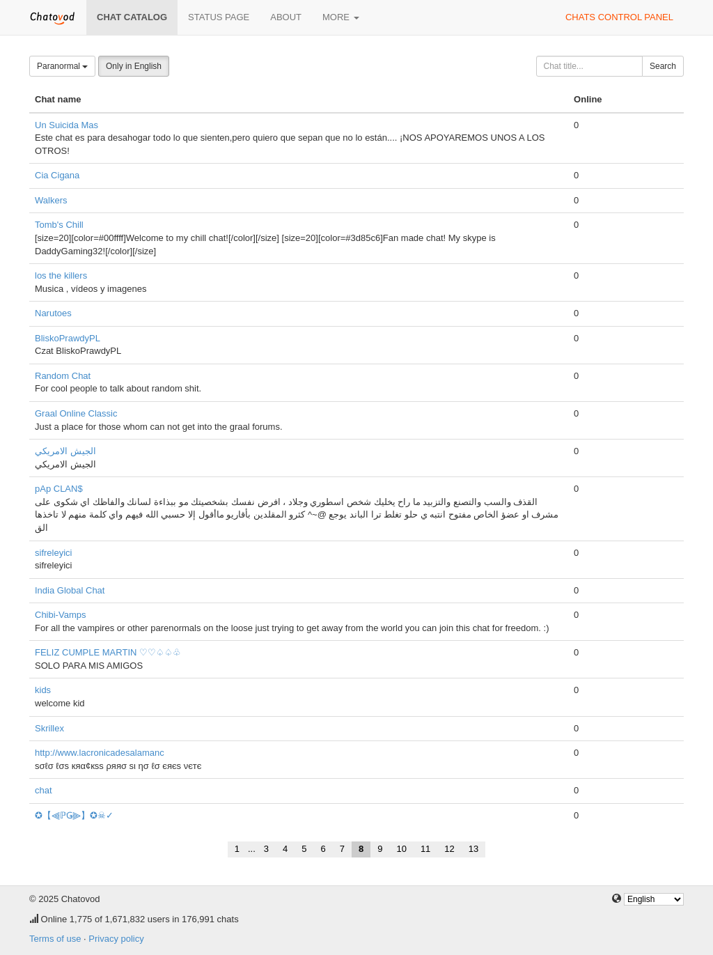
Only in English (134, 66)
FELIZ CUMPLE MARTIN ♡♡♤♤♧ (108, 652)
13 (473, 849)
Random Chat (63, 376)
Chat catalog (132, 17)
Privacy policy (115, 938)
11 (425, 849)
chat (43, 790)
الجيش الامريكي (65, 451)
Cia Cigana (57, 175)
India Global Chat (69, 590)
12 (449, 849)
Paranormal (62, 66)
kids (43, 690)
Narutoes (53, 313)
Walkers (51, 200)
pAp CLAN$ (59, 488)
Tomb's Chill (59, 224)
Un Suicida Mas (66, 125)
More (340, 17)
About (285, 17)
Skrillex (49, 728)
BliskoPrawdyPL (67, 338)
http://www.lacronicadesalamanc (99, 752)
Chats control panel (619, 17)
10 (401, 849)
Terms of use (55, 938)
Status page (218, 17)
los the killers (61, 275)
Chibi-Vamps (60, 615)
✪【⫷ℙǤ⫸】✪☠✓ (74, 815)
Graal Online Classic (76, 413)
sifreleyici (53, 553)
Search (663, 66)
